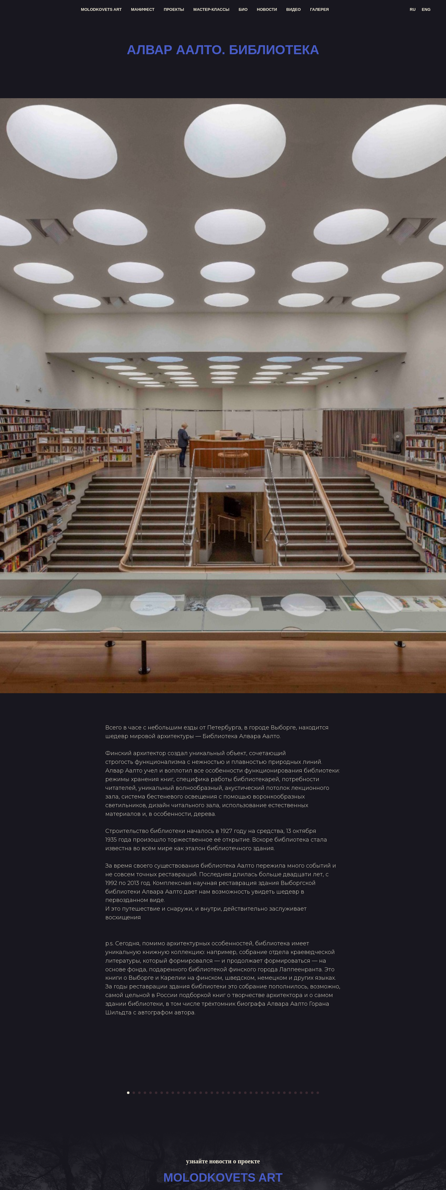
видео (293, 9)
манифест (143, 9)
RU (413, 9)
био (243, 9)
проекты (174, 9)
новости (267, 9)
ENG (426, 9)
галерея (319, 9)
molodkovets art (101, 9)
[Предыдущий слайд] (74, 1168)
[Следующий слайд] (371, 1168)
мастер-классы (211, 9)
